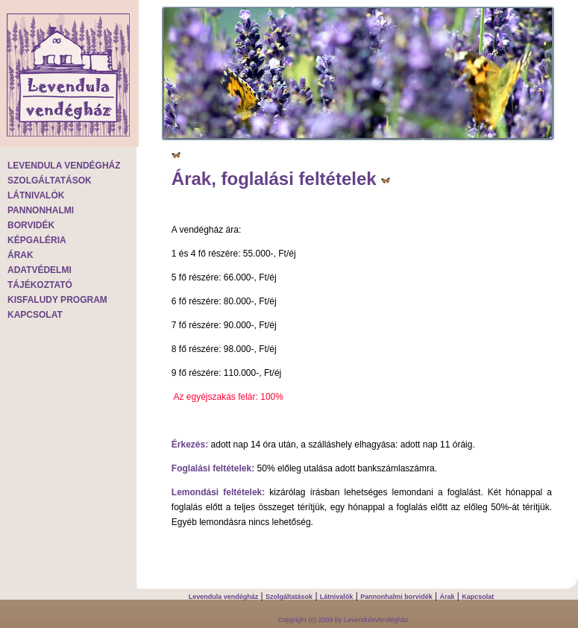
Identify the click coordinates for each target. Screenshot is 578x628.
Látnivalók (337, 596)
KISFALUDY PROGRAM (57, 300)
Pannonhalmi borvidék (396, 596)
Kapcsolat (478, 596)
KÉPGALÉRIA (36, 240)
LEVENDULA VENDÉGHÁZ (64, 165)
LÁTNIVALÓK (35, 195)
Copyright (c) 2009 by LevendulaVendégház (342, 620)
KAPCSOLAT (35, 315)
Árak (446, 596)
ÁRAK (20, 255)
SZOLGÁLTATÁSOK (49, 180)
